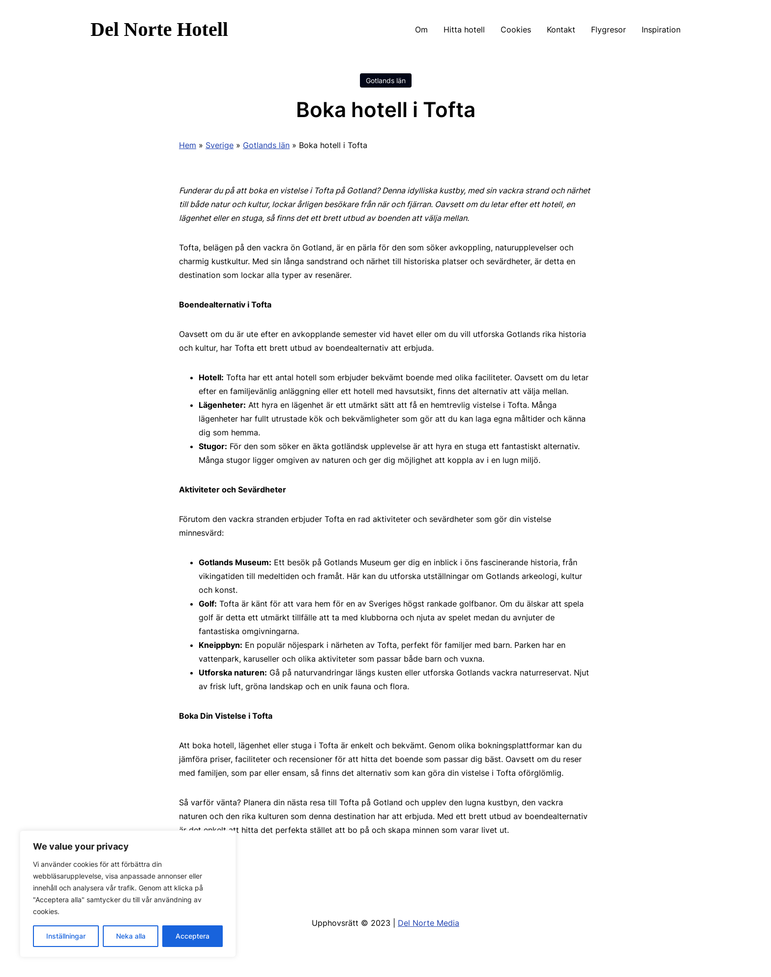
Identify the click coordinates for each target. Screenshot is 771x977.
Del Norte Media (428, 923)
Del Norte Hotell (159, 29)
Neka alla (131, 936)
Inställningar (66, 936)
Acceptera (192, 936)
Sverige (220, 145)
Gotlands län (386, 80)
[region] (128, 893)
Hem (187, 145)
